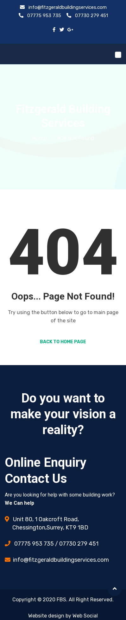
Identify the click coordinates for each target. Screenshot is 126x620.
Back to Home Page (63, 342)
